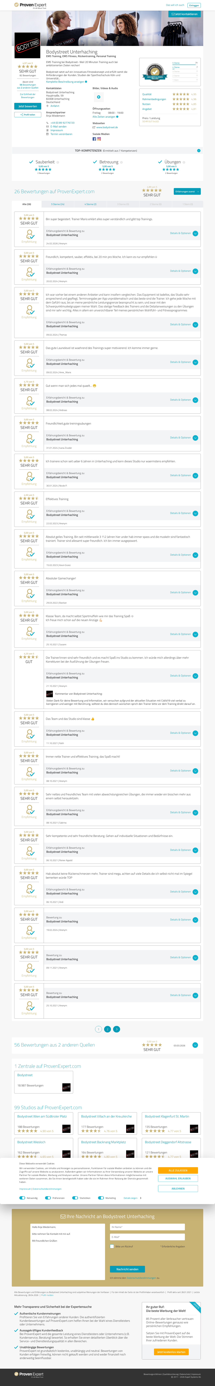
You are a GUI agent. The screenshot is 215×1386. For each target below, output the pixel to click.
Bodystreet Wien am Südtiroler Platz (42, 1116)
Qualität (147, 94)
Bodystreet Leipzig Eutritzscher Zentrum (38, 1169)
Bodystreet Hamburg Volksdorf (166, 1167)
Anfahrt (55, 106)
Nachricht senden (127, 1269)
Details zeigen (130, 1379)
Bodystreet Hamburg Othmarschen (105, 1167)
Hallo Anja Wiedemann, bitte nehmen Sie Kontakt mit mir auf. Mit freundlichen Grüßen (67, 1252)
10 (134, 1196)
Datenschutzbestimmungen (47, 1370)
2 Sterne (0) (155, 204)
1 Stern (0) (187, 204)
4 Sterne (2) (90, 204)
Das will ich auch (175, 5)
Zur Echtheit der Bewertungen (28, 96)
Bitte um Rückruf (124, 1246)
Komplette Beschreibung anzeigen (66, 81)
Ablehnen (178, 1370)
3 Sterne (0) (123, 204)
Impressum (25, 1370)
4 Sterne (175, 67)
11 (145, 1196)
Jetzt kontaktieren (184, 14)
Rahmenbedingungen (154, 99)
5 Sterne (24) (57, 204)
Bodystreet (25, 1075)
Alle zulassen (178, 1352)
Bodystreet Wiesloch (31, 1142)
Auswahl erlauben (178, 1360)
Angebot (147, 109)
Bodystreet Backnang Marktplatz (103, 1142)
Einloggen (194, 5)
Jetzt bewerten (28, 106)
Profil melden (47, 1295)
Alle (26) (26, 204)
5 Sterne (175, 62)
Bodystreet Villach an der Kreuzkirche (106, 1116)
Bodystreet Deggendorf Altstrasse (168, 1142)
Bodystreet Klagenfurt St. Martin (167, 1116)
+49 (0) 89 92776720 (62, 122)
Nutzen (146, 104)
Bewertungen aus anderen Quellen (27, 86)
